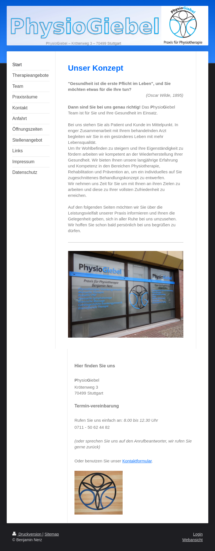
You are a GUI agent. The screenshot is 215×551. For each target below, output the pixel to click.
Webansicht (192, 540)
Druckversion (27, 534)
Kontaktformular (137, 460)
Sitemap (52, 534)
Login (198, 534)
